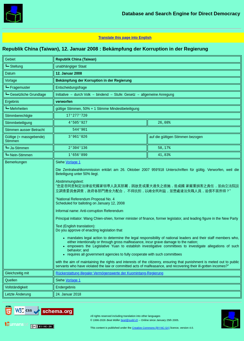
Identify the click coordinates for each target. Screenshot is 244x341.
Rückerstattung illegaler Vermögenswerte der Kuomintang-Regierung (109, 273)
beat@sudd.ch (129, 320)
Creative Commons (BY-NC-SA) (151, 327)
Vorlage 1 (73, 162)
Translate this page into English (125, 38)
